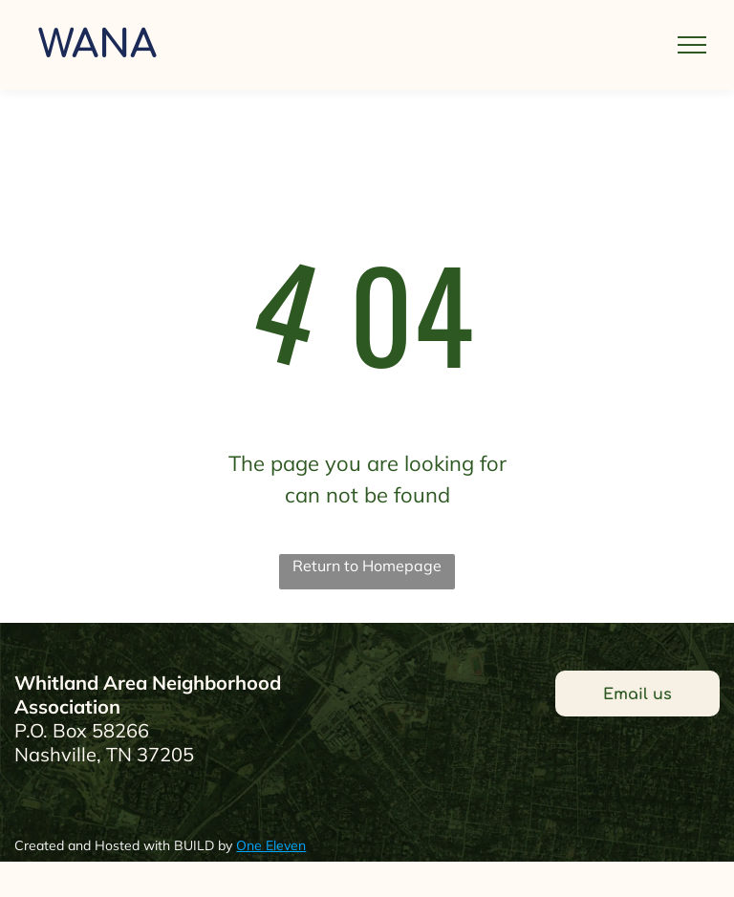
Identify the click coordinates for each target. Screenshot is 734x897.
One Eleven (271, 845)
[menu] (692, 45)
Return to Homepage (367, 565)
